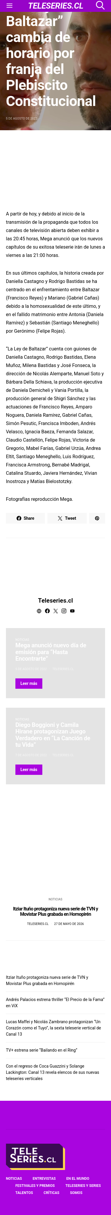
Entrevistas (44, 1179)
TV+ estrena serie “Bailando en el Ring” (41, 1050)
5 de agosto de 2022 (21, 118)
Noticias (22, 639)
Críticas (51, 1193)
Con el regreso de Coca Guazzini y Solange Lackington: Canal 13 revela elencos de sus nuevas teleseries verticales (52, 1072)
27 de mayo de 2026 (69, 924)
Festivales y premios (35, 1186)
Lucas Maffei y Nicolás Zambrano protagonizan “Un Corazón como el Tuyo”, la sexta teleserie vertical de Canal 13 (53, 1028)
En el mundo (77, 1179)
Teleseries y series (83, 1186)
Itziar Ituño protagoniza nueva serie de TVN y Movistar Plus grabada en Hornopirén (55, 911)
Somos (76, 1193)
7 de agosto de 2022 (31, 755)
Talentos (24, 1193)
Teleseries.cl (55, 600)
